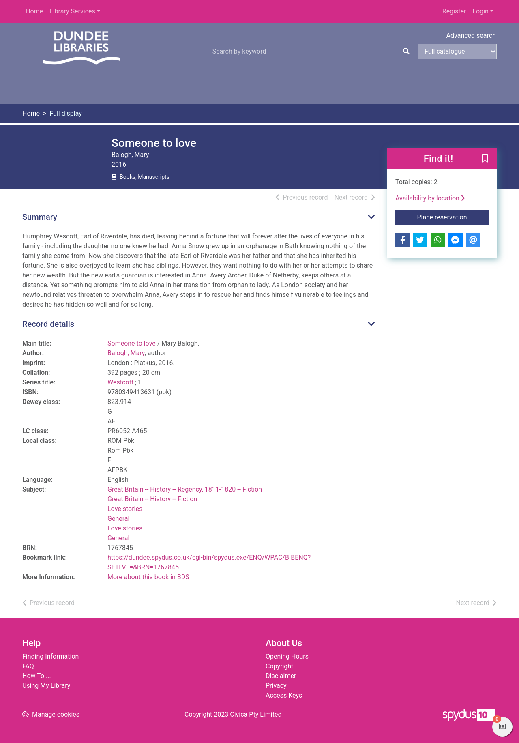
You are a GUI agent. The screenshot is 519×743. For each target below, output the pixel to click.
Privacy (276, 685)
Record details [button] (48, 324)
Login (480, 11)
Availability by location (430, 198)
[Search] (406, 51)
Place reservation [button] (453, 216)
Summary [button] (39, 217)
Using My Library (46, 685)
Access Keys (284, 695)
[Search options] (457, 51)
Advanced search (471, 35)
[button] (485, 159)
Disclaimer (281, 676)
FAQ (28, 666)
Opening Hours (287, 656)
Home (34, 11)
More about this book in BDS (148, 577)
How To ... (36, 676)
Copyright (279, 666)
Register (454, 11)
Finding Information (50, 656)
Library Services (72, 11)
